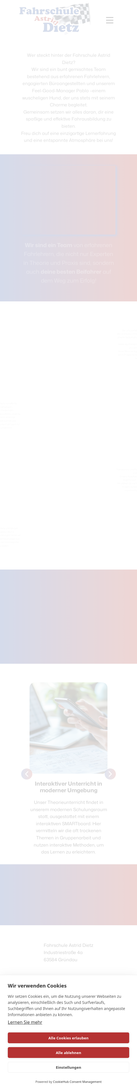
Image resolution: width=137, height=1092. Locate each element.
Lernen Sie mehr (25, 1022)
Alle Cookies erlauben (68, 1037)
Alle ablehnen (68, 1052)
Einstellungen (68, 1067)
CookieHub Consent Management (77, 1082)
